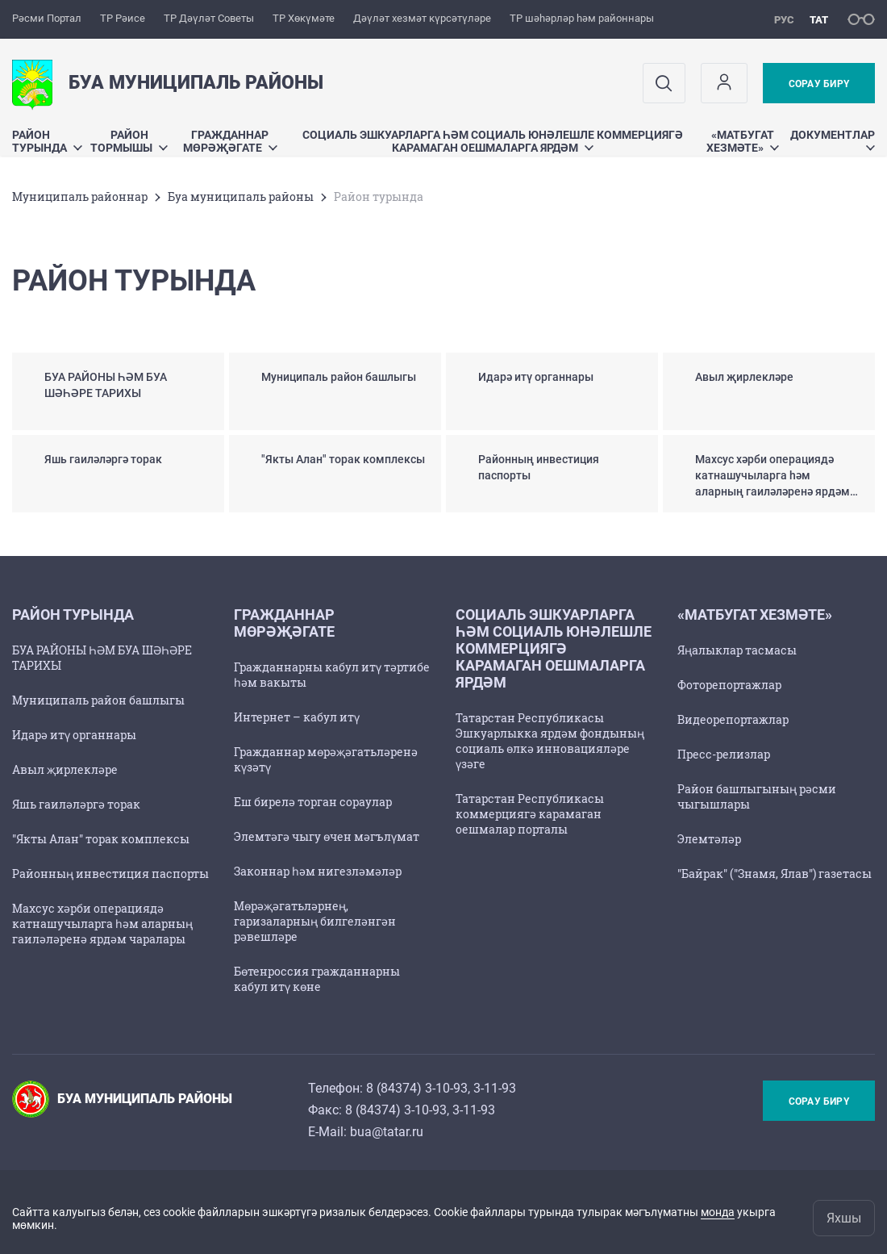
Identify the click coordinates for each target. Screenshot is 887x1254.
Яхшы (844, 1218)
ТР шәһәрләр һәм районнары (582, 18)
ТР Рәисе (122, 18)
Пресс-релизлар (723, 754)
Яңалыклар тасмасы (737, 650)
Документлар (832, 139)
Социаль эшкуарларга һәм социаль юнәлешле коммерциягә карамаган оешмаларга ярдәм (492, 141)
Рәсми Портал (46, 18)
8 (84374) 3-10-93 (417, 1088)
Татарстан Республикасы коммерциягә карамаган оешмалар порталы (530, 814)
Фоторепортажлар (729, 684)
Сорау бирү (819, 84)
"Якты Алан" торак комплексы (100, 838)
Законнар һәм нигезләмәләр (318, 871)
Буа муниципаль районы (241, 196)
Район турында (47, 141)
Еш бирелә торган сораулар (313, 801)
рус (784, 20)
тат (819, 20)
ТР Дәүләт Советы (209, 18)
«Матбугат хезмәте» (742, 141)
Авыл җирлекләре (65, 769)
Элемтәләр (709, 838)
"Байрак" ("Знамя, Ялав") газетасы (774, 873)
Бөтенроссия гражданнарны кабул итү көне (317, 978)
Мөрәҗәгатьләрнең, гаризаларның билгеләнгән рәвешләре (315, 921)
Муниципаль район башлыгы (98, 700)
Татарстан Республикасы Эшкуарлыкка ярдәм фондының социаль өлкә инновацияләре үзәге (550, 740)
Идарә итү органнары (74, 734)
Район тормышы (129, 141)
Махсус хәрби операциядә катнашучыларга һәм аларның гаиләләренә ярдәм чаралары (102, 924)
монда (718, 1212)
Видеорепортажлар (733, 719)
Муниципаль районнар (80, 196)
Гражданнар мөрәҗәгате (230, 141)
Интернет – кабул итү (297, 717)
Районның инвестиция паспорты (110, 873)
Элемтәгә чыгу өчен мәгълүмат (326, 836)
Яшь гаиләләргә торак (76, 804)
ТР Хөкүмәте (304, 18)
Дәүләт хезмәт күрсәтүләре (422, 18)
